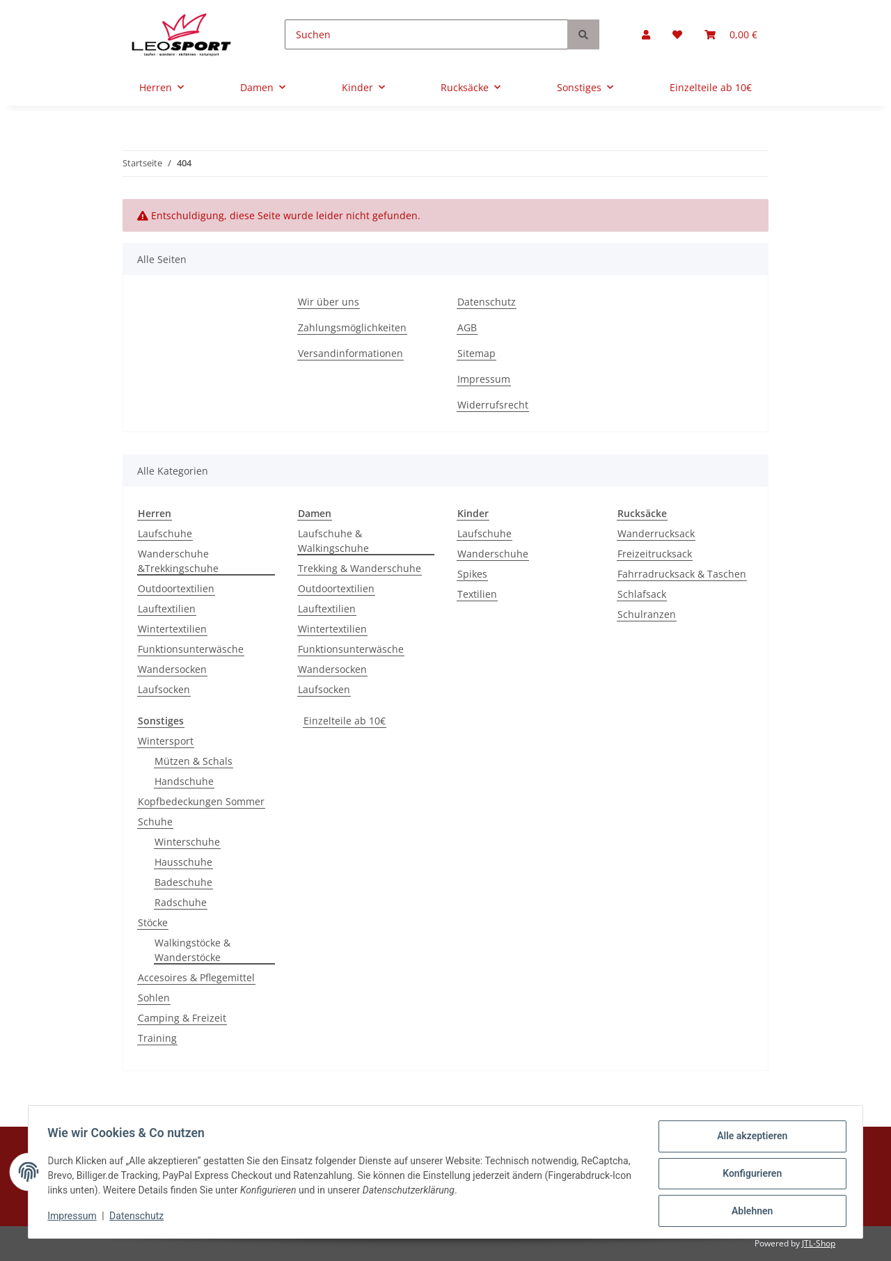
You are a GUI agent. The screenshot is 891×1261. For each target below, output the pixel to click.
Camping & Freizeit (182, 1017)
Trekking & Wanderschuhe (359, 568)
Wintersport (166, 740)
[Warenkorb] (730, 34)
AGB (467, 327)
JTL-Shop (818, 1243)
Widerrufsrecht (492, 404)
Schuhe (155, 821)
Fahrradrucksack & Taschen (681, 573)
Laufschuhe (165, 533)
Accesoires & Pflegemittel (196, 977)
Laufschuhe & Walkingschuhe (333, 541)
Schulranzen (646, 614)
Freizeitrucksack (654, 553)
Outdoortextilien (176, 588)
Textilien (477, 594)
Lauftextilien (167, 608)
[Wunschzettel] (677, 34)
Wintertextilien (172, 628)
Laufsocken (164, 689)
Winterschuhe (187, 841)
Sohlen (154, 997)
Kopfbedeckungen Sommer (201, 801)
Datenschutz (486, 301)
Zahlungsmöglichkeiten (352, 327)
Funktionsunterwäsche (191, 649)
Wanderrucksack (656, 533)
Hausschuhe (183, 862)
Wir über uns (328, 301)
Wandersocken (172, 669)
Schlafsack (641, 594)
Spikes (472, 573)
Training (157, 1038)
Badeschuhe (183, 882)
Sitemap (476, 353)
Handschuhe (184, 781)
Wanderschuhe (492, 553)
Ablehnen (748, 1211)
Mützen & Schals (193, 761)
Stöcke (153, 922)
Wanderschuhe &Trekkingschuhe (178, 561)
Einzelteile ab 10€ (344, 720)
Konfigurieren (748, 1175)
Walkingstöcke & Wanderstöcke (192, 950)
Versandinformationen (350, 353)
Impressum (483, 379)
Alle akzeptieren (748, 1139)
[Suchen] (426, 34)
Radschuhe (181, 902)
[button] (646, 34)
